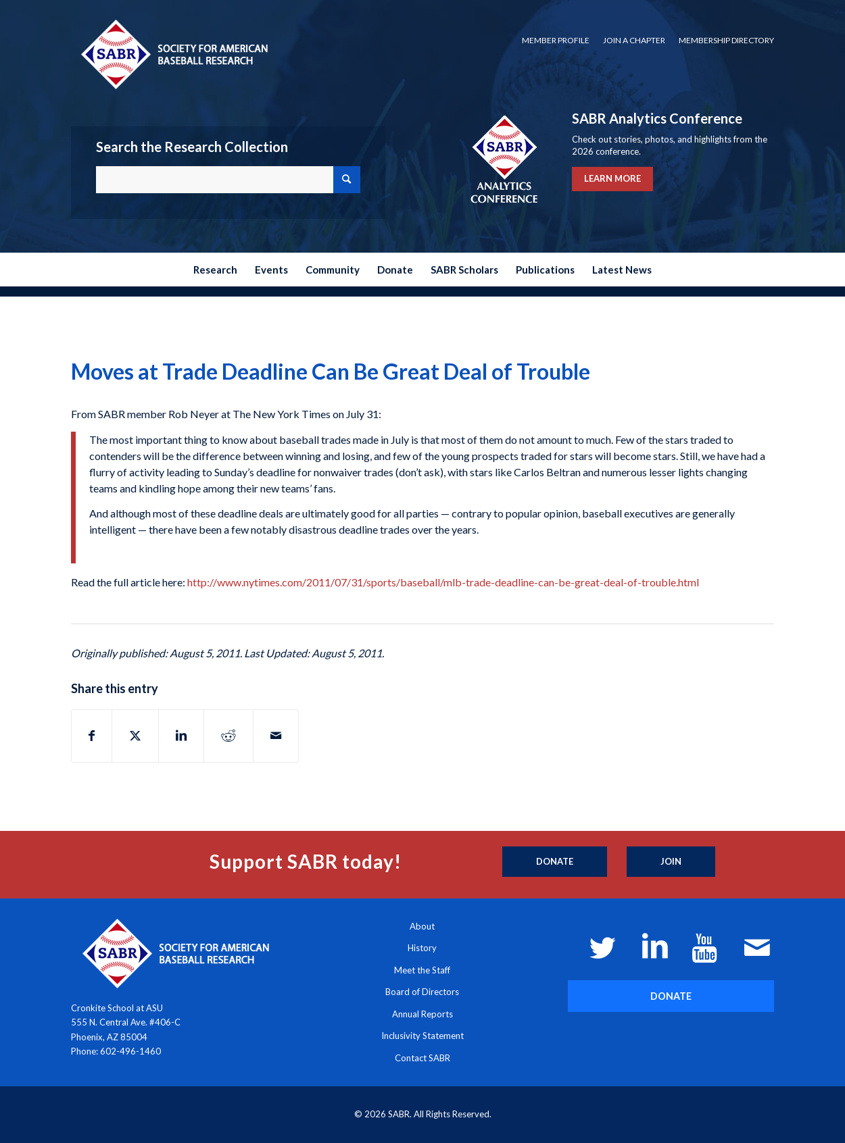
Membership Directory (726, 40)
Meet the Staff (422, 970)
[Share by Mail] (276, 735)
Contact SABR (422, 1057)
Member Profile (555, 40)
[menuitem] (555, 40)
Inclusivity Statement (422, 1035)
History (422, 947)
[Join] (671, 862)
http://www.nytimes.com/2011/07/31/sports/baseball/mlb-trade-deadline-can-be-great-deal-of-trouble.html (443, 582)
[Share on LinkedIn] (181, 735)
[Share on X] (135, 735)
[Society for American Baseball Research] (173, 54)
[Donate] (554, 862)
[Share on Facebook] (92, 735)
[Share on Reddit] (228, 735)
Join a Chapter (634, 40)
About (422, 926)
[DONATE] (671, 996)
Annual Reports (422, 1014)
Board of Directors (422, 991)
